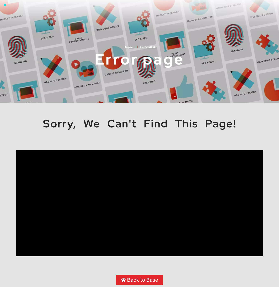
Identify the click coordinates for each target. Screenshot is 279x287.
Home (128, 47)
